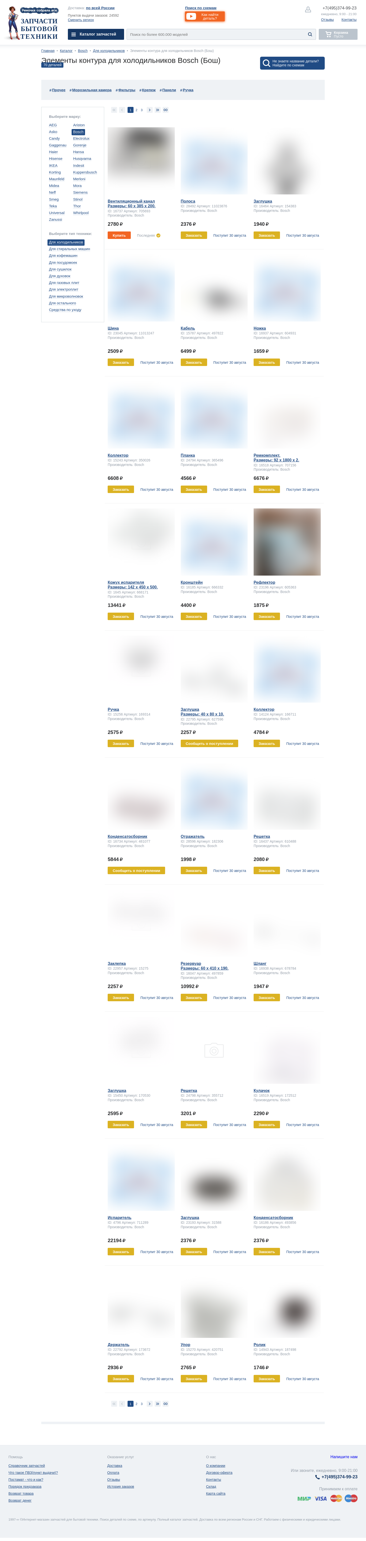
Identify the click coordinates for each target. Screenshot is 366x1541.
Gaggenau (57, 145)
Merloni (79, 179)
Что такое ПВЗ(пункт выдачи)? (33, 1473)
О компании (215, 1466)
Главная (47, 51)
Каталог (66, 51)
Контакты (349, 19)
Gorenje (79, 145)
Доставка (114, 1466)
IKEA (53, 165)
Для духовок (59, 276)
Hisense (55, 158)
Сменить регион (81, 20)
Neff (52, 192)
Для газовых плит (64, 282)
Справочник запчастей (26, 1466)
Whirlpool (81, 213)
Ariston (79, 125)
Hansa (78, 152)
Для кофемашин (63, 255)
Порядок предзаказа (25, 1487)
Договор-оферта (219, 1473)
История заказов (120, 1487)
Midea (54, 185)
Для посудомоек (63, 262)
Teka (53, 206)
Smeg (54, 199)
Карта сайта (216, 1494)
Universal (57, 213)
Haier (53, 152)
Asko (53, 132)
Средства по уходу (65, 310)
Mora (77, 185)
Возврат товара (21, 1494)
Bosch (83, 51)
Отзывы (327, 19)
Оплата (113, 1473)
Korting (55, 172)
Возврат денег (20, 1500)
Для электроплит (63, 289)
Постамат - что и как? (25, 1480)
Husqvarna (82, 158)
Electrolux (81, 138)
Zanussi (55, 219)
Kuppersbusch (85, 172)
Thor (77, 206)
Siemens (80, 192)
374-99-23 (339, 8)
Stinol (78, 199)
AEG (53, 125)
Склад (211, 1487)
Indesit (78, 165)
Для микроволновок (66, 296)
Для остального (62, 303)
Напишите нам (344, 1457)
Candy (54, 138)
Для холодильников (109, 51)
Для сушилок (60, 269)
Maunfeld (56, 179)
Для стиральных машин (69, 249)
